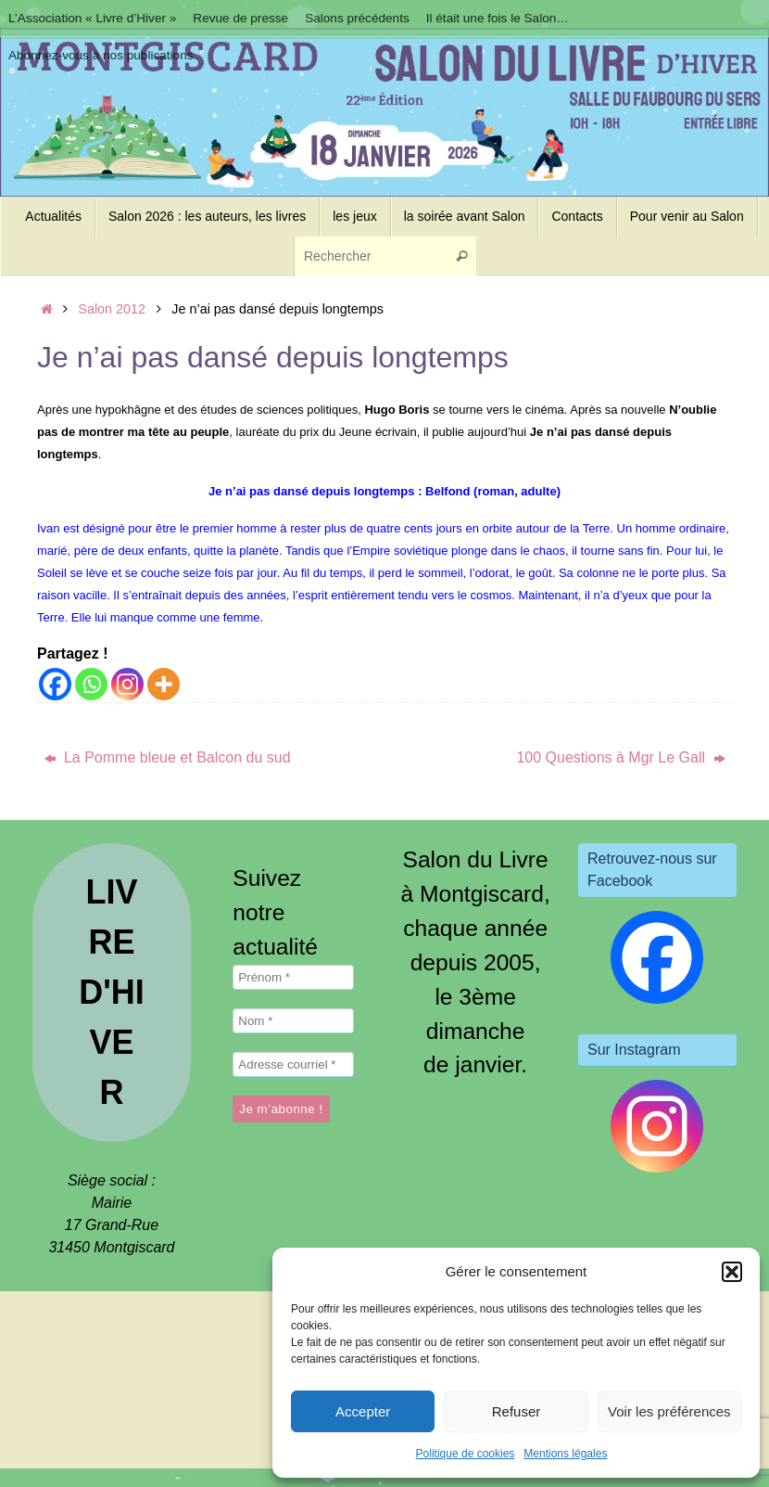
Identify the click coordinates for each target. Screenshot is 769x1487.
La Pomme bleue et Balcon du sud (167, 757)
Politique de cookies (465, 1453)
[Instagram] (127, 684)
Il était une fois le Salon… (497, 18)
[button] (732, 1272)
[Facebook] (55, 684)
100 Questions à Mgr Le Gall (620, 757)
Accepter (362, 1411)
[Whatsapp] (91, 684)
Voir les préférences (669, 1411)
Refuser (516, 1411)
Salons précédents (357, 18)
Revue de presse (240, 18)
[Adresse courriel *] (293, 1064)
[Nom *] (293, 1020)
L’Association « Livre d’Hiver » (92, 18)
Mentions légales (565, 1453)
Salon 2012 (111, 308)
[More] (163, 684)
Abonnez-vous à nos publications (101, 55)
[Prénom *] (293, 977)
